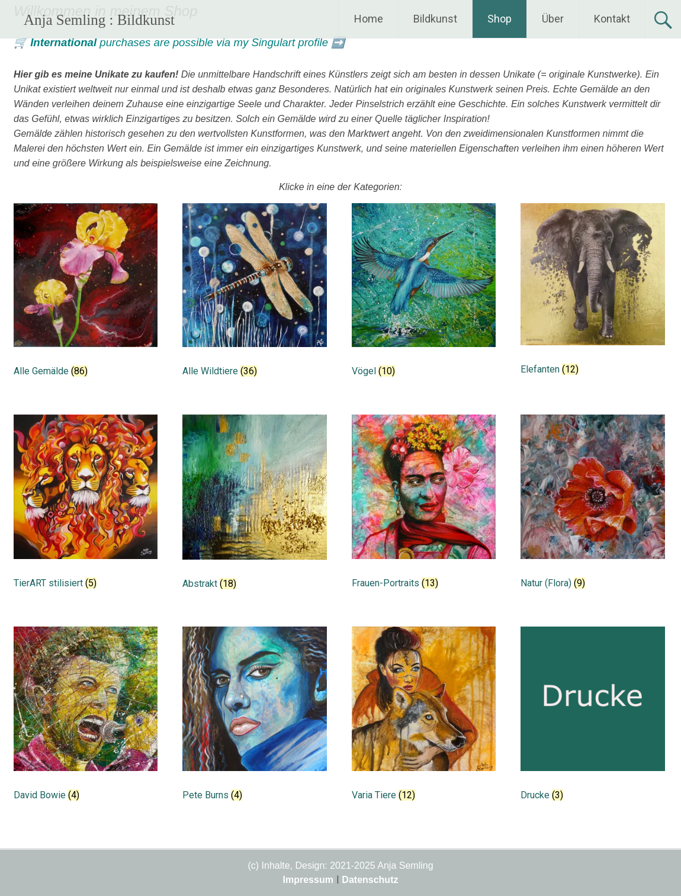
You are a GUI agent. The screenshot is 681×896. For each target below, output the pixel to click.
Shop (499, 18)
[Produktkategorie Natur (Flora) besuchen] (592, 506)
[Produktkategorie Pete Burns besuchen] (254, 718)
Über (553, 18)
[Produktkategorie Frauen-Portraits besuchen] (424, 506)
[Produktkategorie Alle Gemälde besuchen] (86, 294)
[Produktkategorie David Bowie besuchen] (86, 718)
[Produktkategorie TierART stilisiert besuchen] (86, 506)
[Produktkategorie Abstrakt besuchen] (254, 506)
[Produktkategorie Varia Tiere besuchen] (424, 718)
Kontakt (612, 18)
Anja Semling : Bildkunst (99, 20)
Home (368, 18)
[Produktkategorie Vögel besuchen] (424, 294)
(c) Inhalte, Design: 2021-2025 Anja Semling (340, 865)
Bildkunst (435, 18)
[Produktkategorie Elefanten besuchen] (592, 293)
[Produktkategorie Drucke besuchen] (592, 718)
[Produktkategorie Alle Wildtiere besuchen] (254, 294)
